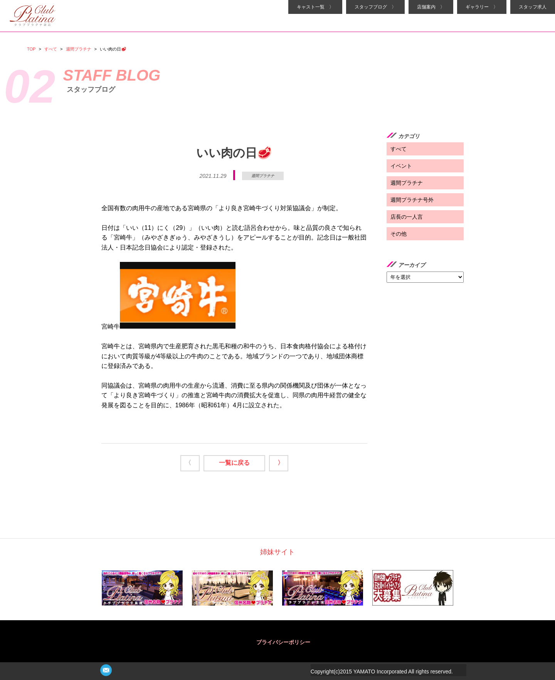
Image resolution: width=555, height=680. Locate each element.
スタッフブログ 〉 (375, 7)
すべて (50, 49)
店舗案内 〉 (431, 7)
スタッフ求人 (533, 7)
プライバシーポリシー (283, 642)
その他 (398, 234)
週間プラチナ (78, 49)
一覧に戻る (234, 462)
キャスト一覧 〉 (315, 7)
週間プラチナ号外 (412, 200)
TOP (31, 49)
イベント (401, 166)
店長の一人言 (406, 217)
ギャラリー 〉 (482, 7)
